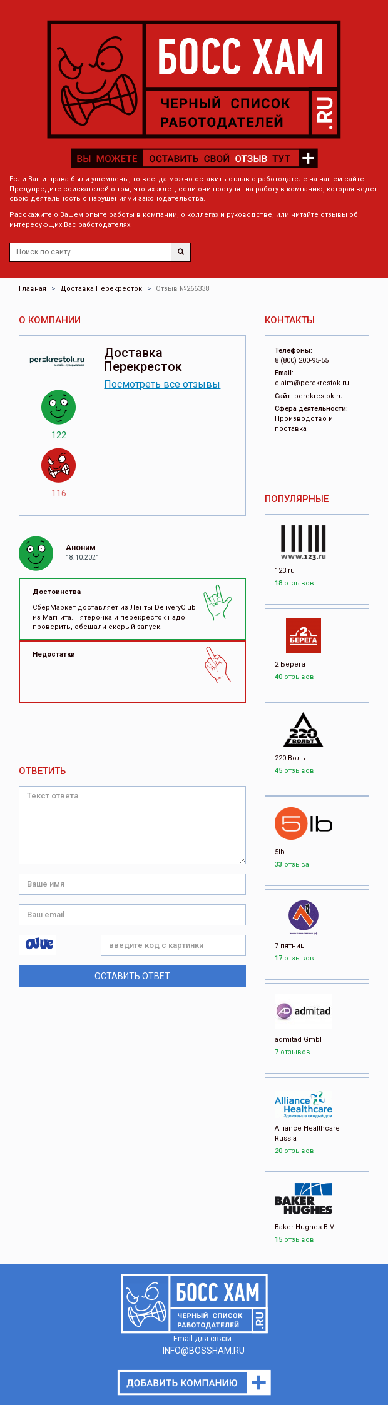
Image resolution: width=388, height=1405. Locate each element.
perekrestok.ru (318, 396)
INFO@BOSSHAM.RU (204, 1351)
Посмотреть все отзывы (162, 384)
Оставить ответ (132, 976)
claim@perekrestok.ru (312, 383)
